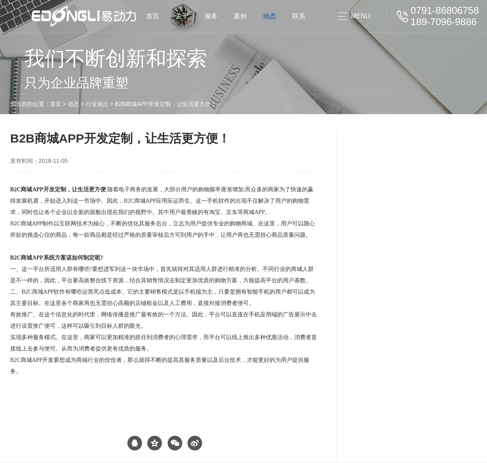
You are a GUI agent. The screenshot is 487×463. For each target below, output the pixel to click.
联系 (298, 16)
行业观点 (97, 104)
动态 (269, 16)
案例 (240, 16)
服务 (211, 16)
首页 (152, 16)
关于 (181, 16)
